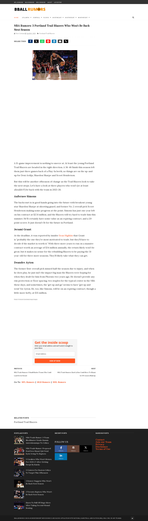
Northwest (83, 17)
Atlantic (26, 17)
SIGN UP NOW (54, 361)
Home (16, 17)
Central (36, 17)
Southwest (70, 17)
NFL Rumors (18, 2)
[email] (55, 353)
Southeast (57, 17)
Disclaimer (102, 446)
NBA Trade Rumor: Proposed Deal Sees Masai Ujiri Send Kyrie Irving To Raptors (38, 451)
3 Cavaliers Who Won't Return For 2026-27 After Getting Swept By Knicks (39, 462)
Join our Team (103, 442)
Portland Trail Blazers (47, 33)
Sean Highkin (66, 235)
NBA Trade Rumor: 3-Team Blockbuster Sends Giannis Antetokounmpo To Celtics (37, 440)
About (49, 2)
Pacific (46, 17)
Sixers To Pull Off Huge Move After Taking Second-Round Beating (38, 505)
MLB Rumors (29, 2)
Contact (100, 439)
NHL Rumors (40, 2)
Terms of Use (103, 449)
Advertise (58, 2)
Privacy (100, 444)
